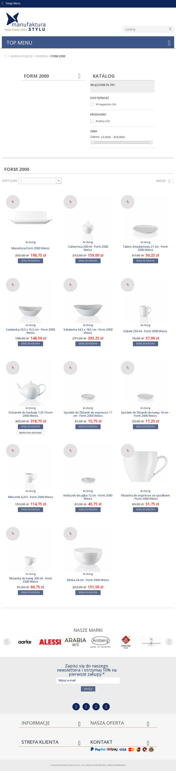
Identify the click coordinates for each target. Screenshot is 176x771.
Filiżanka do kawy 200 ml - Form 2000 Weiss (30, 580)
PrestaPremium (117, 765)
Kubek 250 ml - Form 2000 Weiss (145, 331)
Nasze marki (88, 630)
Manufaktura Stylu (69, 765)
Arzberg (103, 121)
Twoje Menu (11, 3)
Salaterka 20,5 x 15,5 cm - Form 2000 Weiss (30, 331)
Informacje (36, 723)
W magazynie (106, 104)
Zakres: (95, 137)
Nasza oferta (107, 723)
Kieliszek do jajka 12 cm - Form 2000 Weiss (87, 497)
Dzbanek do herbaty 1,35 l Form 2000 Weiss (30, 414)
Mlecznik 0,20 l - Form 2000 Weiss (30, 497)
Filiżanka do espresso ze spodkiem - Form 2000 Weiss (145, 497)
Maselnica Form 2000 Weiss (30, 248)
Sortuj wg (9, 180)
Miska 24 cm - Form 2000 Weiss (88, 580)
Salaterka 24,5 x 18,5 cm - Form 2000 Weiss (88, 331)
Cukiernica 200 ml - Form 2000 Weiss (88, 248)
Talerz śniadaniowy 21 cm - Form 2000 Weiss (145, 248)
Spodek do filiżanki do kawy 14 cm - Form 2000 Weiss (145, 414)
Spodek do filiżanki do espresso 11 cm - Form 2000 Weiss (88, 414)
